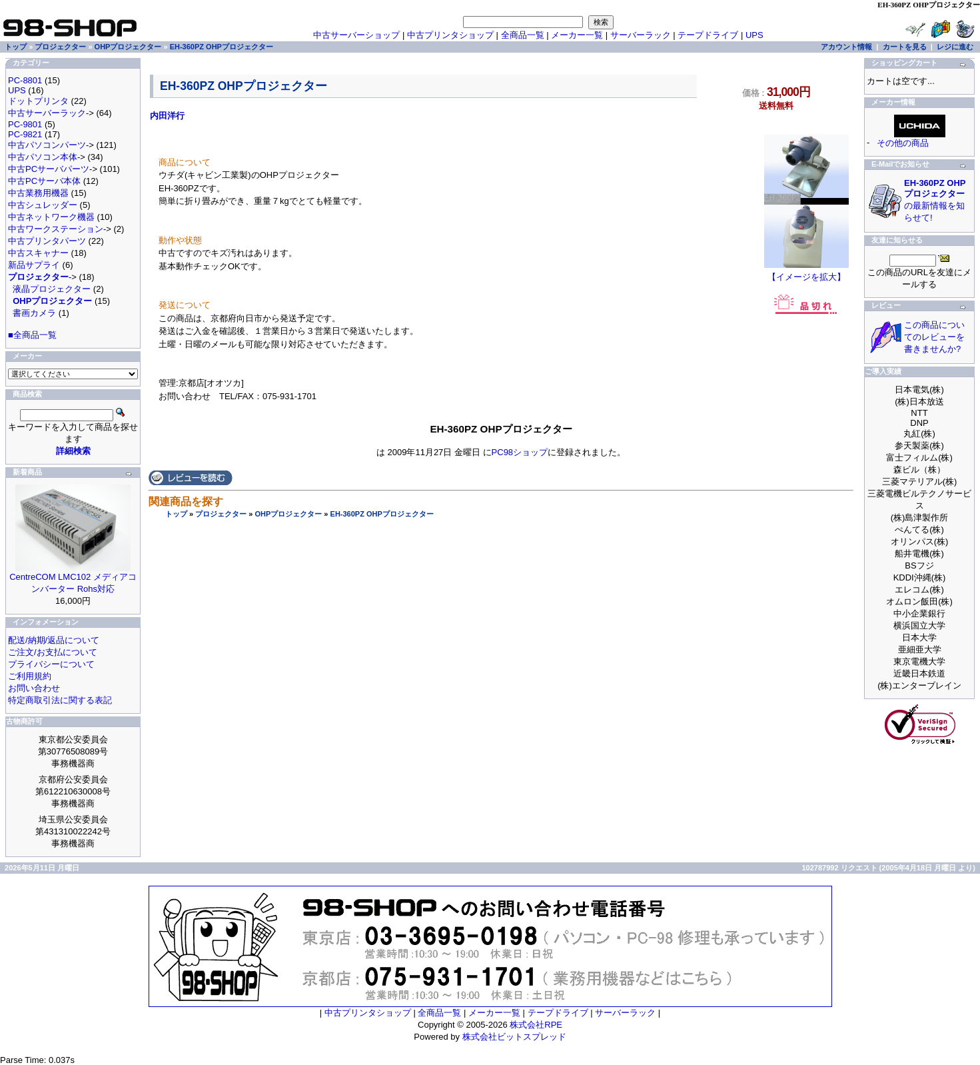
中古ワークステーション (55, 229)
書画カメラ (34, 313)
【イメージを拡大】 (806, 272)
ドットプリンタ (38, 101)
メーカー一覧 (577, 35)
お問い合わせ (34, 688)
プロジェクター (220, 514)
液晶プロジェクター (52, 289)
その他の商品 (903, 143)
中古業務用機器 (38, 193)
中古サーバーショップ (356, 35)
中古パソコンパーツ (47, 145)
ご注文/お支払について (52, 652)
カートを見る (905, 47)
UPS (754, 35)
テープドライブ (708, 35)
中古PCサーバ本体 (44, 181)
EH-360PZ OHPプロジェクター (382, 514)
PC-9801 (25, 124)
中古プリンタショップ (450, 35)
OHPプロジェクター (288, 514)
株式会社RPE (536, 1025)
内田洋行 (167, 116)
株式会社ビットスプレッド (514, 1037)
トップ (176, 514)
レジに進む (955, 47)
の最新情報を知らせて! (934, 200)
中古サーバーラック (47, 113)
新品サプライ (34, 265)
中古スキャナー (38, 253)
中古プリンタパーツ (47, 241)
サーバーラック (640, 35)
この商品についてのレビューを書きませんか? (934, 337)
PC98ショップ (520, 452)
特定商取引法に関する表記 (60, 700)
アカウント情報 (846, 47)
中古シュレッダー (42, 205)
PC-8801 (25, 80)
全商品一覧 (522, 35)
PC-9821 (25, 134)
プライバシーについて (51, 664)
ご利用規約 (29, 676)
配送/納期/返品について (53, 640)
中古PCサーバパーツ (48, 169)
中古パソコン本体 (42, 157)
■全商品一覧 (32, 335)
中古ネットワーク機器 (51, 217)
